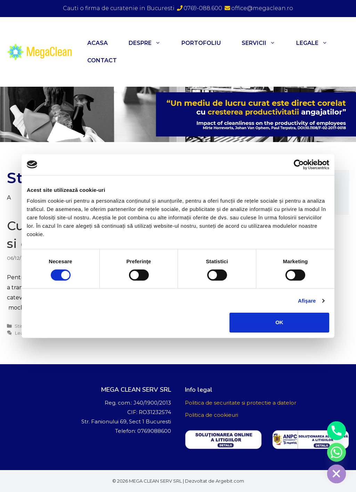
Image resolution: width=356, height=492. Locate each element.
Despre (150, 43)
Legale (317, 43)
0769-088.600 (199, 8)
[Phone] (336, 430)
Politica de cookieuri (211, 415)
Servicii (264, 43)
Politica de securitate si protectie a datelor (240, 402)
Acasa (97, 43)
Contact (102, 60)
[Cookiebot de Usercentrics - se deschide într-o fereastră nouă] (298, 164)
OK (279, 322)
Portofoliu (201, 43)
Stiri (19, 326)
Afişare (307, 301)
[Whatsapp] (336, 452)
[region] (178, 114)
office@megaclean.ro (259, 8)
